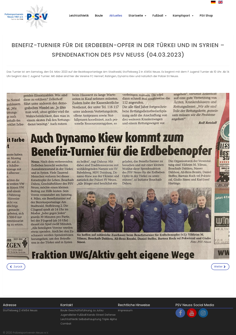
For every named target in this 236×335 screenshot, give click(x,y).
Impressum (125, 310)
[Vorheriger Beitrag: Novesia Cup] (16, 266)
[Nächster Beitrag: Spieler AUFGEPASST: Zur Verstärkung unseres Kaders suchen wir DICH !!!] (220, 266)
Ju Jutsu (98, 310)
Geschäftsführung (80, 310)
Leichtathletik (69, 319)
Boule (63, 310)
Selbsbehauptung (90, 319)
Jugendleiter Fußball (73, 315)
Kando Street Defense (101, 315)
